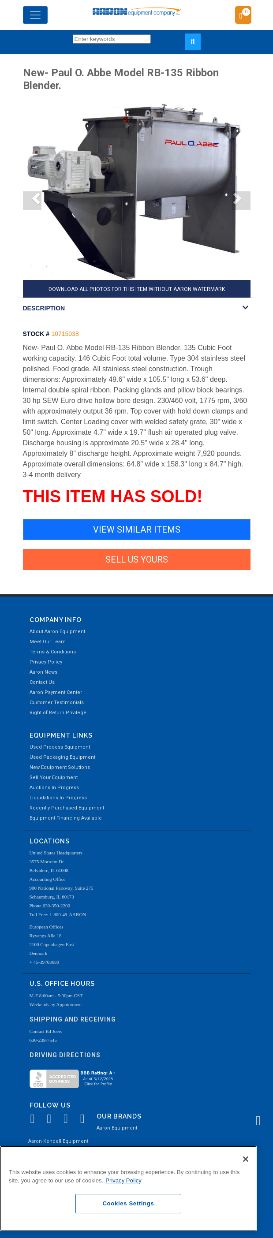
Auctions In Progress (54, 788)
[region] (128, 1188)
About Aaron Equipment (57, 631)
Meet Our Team (48, 642)
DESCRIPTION (44, 308)
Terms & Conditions (53, 652)
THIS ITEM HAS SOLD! (112, 496)
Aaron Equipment (117, 1128)
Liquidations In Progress (58, 798)
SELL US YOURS (136, 559)
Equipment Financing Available (66, 818)
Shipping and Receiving (73, 1019)
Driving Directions (65, 1055)
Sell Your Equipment (54, 777)
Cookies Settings (128, 1203)
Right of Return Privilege (58, 713)
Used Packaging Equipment (62, 757)
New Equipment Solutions (60, 767)
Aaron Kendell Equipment (58, 1141)
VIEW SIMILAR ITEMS (136, 529)
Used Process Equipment (60, 747)
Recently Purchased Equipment (67, 808)
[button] (32, 200)
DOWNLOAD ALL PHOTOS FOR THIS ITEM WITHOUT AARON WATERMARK (137, 289)
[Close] (245, 1159)
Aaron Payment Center (56, 692)
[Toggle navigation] (35, 15)
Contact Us (42, 682)
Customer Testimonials (57, 702)
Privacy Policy (46, 662)
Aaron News (43, 672)
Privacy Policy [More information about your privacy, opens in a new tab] (123, 1180)
